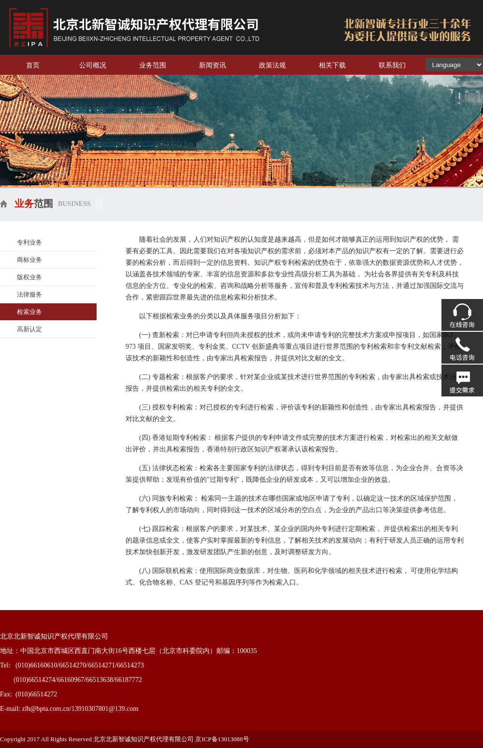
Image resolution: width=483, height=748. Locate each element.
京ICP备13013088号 (222, 739)
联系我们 (392, 65)
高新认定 (29, 329)
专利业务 (29, 242)
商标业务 (29, 259)
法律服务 (29, 294)
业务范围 (152, 65)
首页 (33, 65)
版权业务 (29, 277)
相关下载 (332, 65)
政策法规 (272, 65)
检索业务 (29, 311)
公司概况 (92, 65)
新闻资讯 (212, 65)
